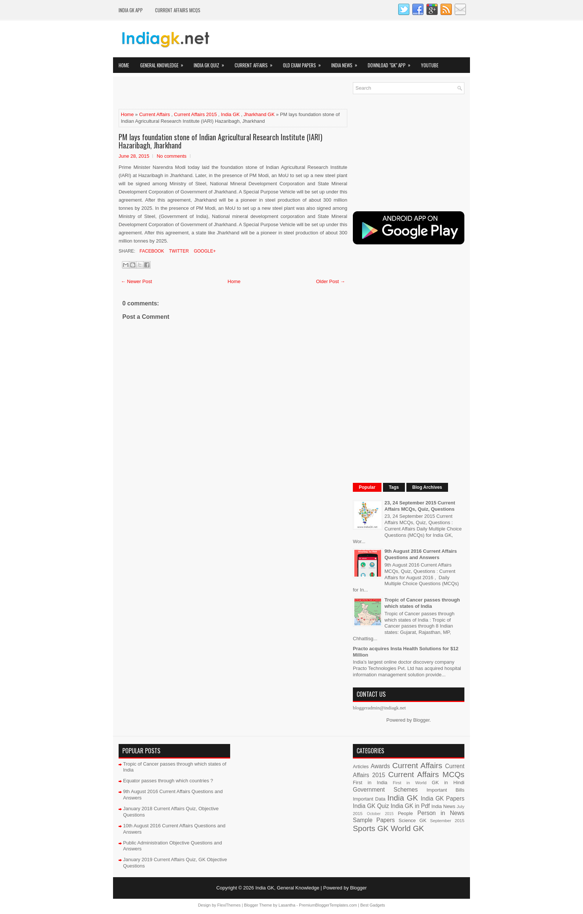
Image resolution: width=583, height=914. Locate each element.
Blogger (421, 720)
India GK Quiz (211, 63)
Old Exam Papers (304, 63)
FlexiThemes (229, 905)
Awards (380, 766)
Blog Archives (427, 487)
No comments (171, 156)
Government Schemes (385, 789)
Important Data (369, 799)
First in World (409, 782)
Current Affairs (256, 63)
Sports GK (371, 828)
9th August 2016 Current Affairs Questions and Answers (420, 554)
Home (124, 65)
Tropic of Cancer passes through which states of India (422, 603)
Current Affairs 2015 (195, 114)
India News (346, 63)
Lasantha (286, 905)
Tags (394, 487)
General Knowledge (164, 63)
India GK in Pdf (410, 806)
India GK (230, 114)
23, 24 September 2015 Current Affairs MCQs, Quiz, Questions (419, 506)
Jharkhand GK (259, 114)
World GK (407, 828)
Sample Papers (374, 820)
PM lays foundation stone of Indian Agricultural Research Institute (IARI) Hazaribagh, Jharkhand (220, 141)
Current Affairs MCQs (177, 10)
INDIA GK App (131, 10)
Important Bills (445, 790)
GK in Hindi (448, 782)
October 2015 (380, 814)
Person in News (441, 813)
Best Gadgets (372, 905)
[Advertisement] (206, 93)
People (405, 813)
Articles (361, 766)
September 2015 (447, 820)
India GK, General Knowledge (287, 888)
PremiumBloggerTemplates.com (328, 905)
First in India (370, 782)
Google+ (204, 251)
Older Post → (330, 281)
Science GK (412, 820)
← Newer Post (136, 281)
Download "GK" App (391, 63)
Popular (367, 487)
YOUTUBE (429, 65)
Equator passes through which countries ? (168, 780)
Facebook (151, 251)
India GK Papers (442, 798)
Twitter (178, 251)
